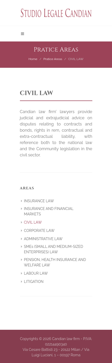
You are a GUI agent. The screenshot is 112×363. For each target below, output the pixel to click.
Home (32, 59)
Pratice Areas (52, 59)
